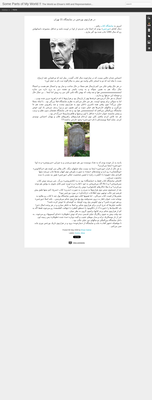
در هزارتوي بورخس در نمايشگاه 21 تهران (74, 19)
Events (77, 233)
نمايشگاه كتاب (107, 26)
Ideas (83, 233)
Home (15, 10)
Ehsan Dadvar (86, 230)
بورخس (106, 29)
